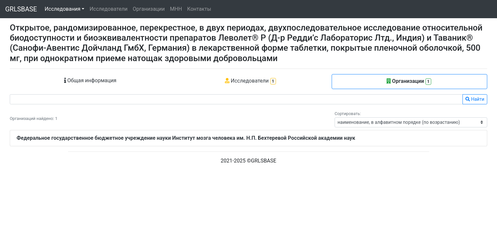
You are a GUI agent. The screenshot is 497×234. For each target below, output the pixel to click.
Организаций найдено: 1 (33, 118)
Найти (474, 99)
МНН (176, 9)
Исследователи (108, 9)
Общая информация (90, 80)
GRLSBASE (21, 9)
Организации (149, 9)
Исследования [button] (62, 9)
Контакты (199, 9)
